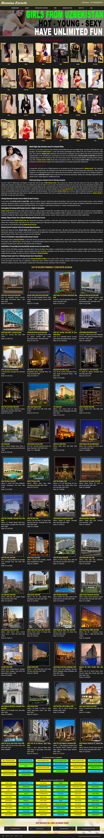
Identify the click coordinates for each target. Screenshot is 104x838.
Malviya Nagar (95, 786)
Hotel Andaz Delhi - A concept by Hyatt (11, 332)
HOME (3, 835)
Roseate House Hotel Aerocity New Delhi (37, 295)
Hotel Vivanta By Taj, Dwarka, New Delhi (89, 481)
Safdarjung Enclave (60, 804)
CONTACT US (16, 835)
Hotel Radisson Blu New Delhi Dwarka (89, 444)
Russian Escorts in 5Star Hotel (26, 765)
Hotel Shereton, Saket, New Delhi (9, 630)
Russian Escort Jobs (67, 8)
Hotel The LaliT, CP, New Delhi (35, 369)
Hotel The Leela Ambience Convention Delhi (64, 743)
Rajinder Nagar (61, 807)
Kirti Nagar (9, 804)
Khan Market (8, 800)
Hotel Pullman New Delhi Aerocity (88, 332)
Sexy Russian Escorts (95, 771)
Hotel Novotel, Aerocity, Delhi (35, 444)
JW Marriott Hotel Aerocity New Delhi (37, 332)
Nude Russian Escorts (60, 764)
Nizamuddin (95, 811)
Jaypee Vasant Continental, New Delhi (89, 594)
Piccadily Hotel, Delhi (6, 667)
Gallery (27, 8)
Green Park (9, 797)
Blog (91, 8)
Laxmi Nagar (60, 814)
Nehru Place (95, 790)
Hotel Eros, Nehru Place (59, 444)
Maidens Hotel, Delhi (32, 667)
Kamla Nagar (95, 793)
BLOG (21, 835)
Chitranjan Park (43, 793)
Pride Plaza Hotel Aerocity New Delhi (10, 295)
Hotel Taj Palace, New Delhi (8, 481)
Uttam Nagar (78, 814)
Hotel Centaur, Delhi (32, 706)
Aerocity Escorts (61, 828)
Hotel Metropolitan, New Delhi (87, 518)
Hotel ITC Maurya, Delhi (33, 481)
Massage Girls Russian (43, 767)
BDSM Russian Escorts (43, 760)
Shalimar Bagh (61, 811)
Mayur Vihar (43, 797)
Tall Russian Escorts (95, 760)
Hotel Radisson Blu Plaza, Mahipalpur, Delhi (64, 667)
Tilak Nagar (9, 786)
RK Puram (26, 804)
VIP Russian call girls (37, 165)
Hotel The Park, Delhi (32, 518)
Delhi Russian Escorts (9, 774)
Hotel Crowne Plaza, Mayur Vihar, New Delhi (38, 630)
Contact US (81, 8)
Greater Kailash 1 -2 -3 (26, 783)
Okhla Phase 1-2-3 (43, 811)
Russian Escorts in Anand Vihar (52, 40)
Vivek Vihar (78, 807)
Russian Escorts (14, 3)
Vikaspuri (78, 797)
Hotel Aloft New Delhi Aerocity (61, 369)
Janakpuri (95, 797)
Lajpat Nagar (78, 790)
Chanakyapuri (95, 814)
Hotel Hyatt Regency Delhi (34, 407)
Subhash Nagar (43, 786)
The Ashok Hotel (57, 407)
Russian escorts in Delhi (78, 771)
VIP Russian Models (61, 767)
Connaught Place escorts (81, 828)
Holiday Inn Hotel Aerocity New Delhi (88, 295)
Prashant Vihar (78, 811)
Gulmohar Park (26, 814)
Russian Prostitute (9, 771)
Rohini (8, 811)
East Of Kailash (61, 790)
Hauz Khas (60, 793)
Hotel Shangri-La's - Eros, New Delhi (88, 369)
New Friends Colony (78, 786)
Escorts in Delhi (26, 771)
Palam (60, 800)
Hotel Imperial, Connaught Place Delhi (63, 518)
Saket (8, 790)
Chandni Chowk (26, 797)
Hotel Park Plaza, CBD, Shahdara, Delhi (63, 706)
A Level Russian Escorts (60, 760)
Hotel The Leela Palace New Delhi (10, 407)
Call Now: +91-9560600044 (92, 2)
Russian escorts (5, 211)
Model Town (26, 807)
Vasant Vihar (8, 783)
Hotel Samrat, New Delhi (33, 594)
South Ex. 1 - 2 (95, 783)
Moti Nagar (78, 804)
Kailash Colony (9, 793)
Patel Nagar (43, 783)
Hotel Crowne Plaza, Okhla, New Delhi (89, 630)
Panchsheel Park (43, 807)
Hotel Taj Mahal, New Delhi (60, 594)
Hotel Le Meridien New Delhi (86, 407)
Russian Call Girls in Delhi (43, 771)
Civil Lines (95, 807)
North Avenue (95, 804)
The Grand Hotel (5, 444)
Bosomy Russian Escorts (26, 760)
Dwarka (61, 783)
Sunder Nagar (43, 804)
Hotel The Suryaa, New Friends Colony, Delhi (12, 743)
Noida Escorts (42, 828)
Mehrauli (26, 800)
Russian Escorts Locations (41, 8)
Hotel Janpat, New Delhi (33, 557)
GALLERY (7, 835)
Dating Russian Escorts (95, 764)
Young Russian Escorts (78, 760)
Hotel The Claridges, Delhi (60, 481)
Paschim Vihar (43, 790)
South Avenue (8, 807)
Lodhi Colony (26, 790)
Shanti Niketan (9, 814)
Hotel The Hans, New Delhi (8, 557)
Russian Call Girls (78, 767)
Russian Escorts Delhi (89, 836)
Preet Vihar (43, 800)
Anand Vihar (43, 814)
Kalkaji (26, 793)
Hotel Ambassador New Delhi (86, 557)
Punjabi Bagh (26, 786)
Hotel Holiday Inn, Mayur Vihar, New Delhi (64, 630)
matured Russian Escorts (8, 764)
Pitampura (60, 797)
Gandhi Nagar (95, 800)
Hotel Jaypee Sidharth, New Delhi (88, 706)
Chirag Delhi (78, 793)
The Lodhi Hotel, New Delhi (8, 594)
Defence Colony (60, 786)
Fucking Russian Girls (78, 764)
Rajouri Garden (78, 783)
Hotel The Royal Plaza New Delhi (9, 369)
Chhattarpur (78, 800)
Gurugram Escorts (23, 828)
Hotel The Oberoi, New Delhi (60, 557)
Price (55, 8)
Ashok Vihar (26, 811)
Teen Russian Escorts (43, 764)
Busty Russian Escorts (9, 760)
